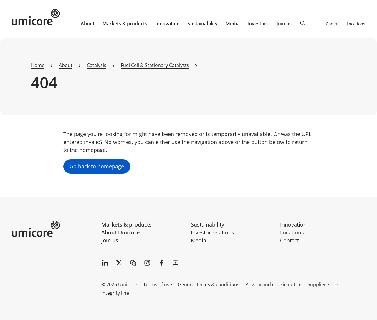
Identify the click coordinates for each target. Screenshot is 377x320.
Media (198, 240)
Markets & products (126, 224)
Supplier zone (322, 284)
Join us (109, 240)
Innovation (167, 23)
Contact (333, 23)
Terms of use (157, 284)
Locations (356, 23)
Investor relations (212, 232)
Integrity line (115, 293)
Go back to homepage (97, 166)
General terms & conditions (208, 284)
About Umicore (120, 232)
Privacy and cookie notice (273, 284)
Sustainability (207, 224)
